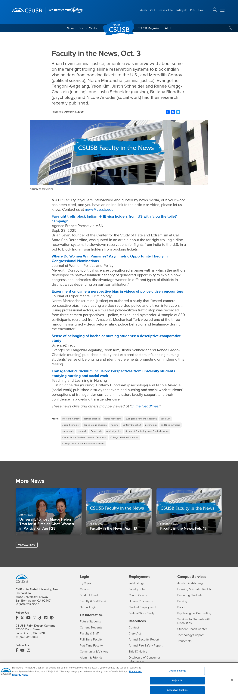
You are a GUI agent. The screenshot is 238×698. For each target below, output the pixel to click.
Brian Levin (96, 431)
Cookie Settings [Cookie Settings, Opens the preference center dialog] (177, 670)
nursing (115, 425)
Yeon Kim (165, 418)
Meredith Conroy (70, 418)
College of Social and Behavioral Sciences (83, 443)
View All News (26, 545)
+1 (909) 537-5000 (27, 604)
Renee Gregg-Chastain (95, 425)
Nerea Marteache (113, 418)
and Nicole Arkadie (170, 425)
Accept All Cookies (177, 690)
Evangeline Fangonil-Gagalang (141, 418)
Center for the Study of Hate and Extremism (84, 437)
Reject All (177, 680)
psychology (151, 425)
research (82, 431)
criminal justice (113, 431)
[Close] (232, 680)
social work (68, 431)
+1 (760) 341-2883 (27, 637)
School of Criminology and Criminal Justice (147, 431)
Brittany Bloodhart (132, 425)
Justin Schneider (70, 425)
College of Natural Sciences (124, 437)
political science (92, 418)
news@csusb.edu (99, 209)
